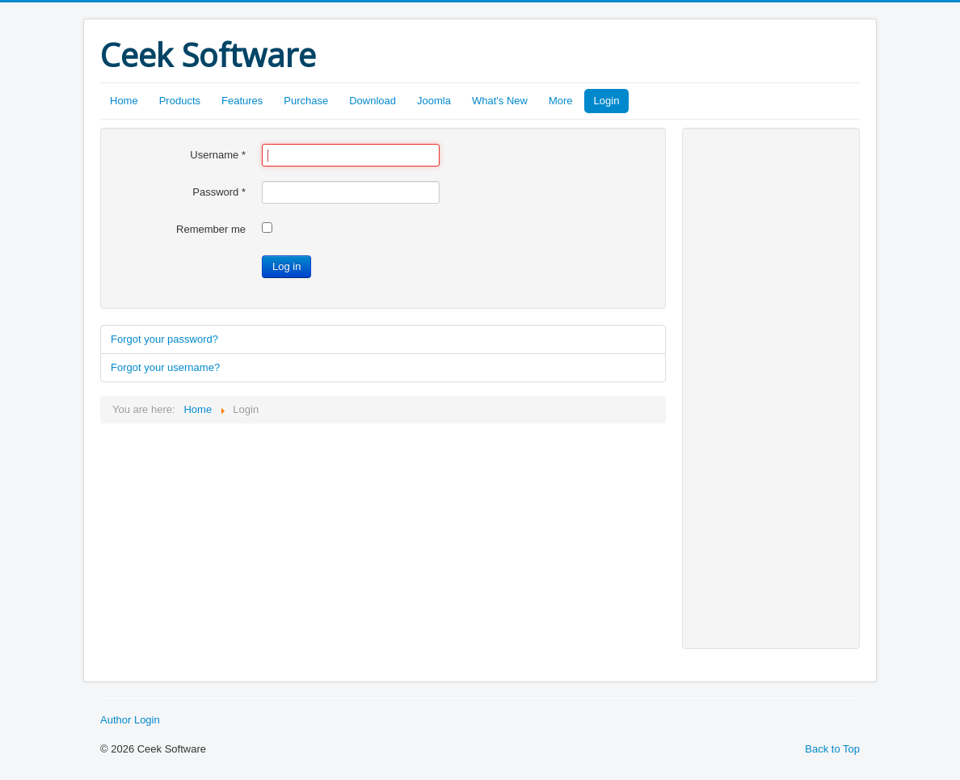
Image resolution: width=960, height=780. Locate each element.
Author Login (130, 720)
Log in (286, 266)
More (561, 101)
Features (242, 101)
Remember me (211, 229)
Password (219, 192)
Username (218, 155)
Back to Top (832, 749)
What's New (500, 101)
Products (179, 101)
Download (372, 101)
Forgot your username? (165, 367)
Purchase (306, 101)
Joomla (434, 101)
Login (607, 101)
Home (124, 101)
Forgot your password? (164, 339)
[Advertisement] (762, 386)
